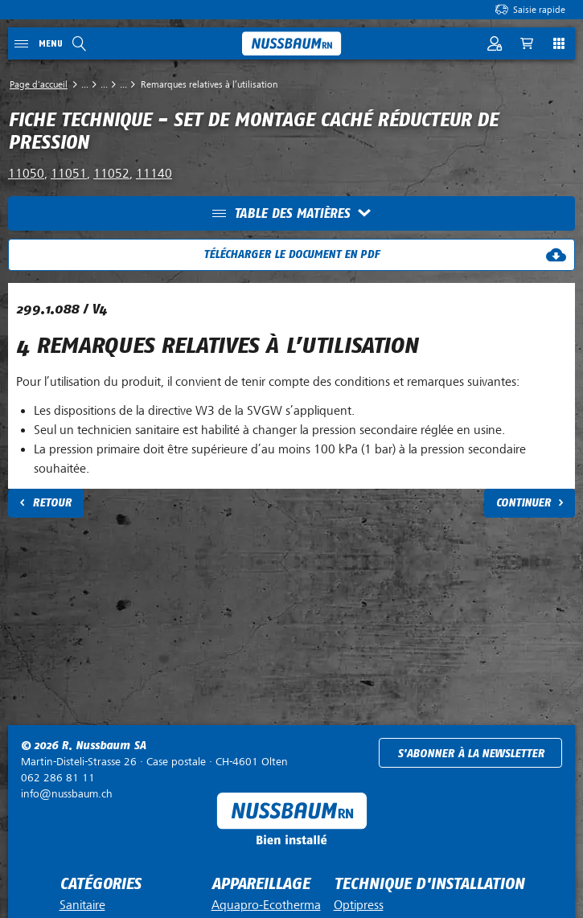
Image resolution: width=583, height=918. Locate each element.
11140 (154, 173)
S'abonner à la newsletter (470, 753)
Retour (52, 503)
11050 (26, 173)
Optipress (359, 905)
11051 (69, 173)
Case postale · (154, 761)
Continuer (523, 503)
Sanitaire (82, 905)
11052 (111, 173)
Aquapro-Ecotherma (266, 905)
